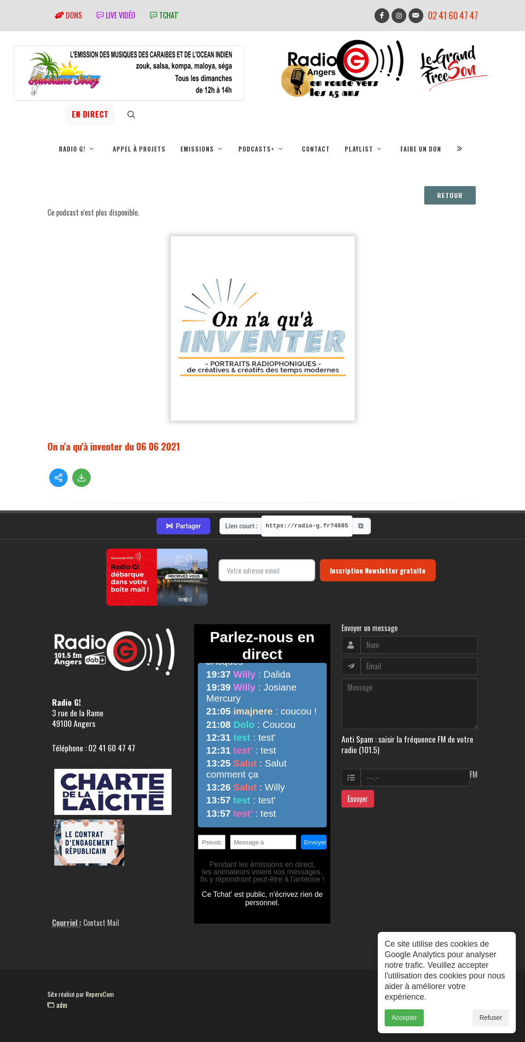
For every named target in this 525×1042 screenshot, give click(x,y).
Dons (68, 15)
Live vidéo (116, 15)
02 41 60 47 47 (453, 15)
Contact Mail (101, 922)
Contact (316, 148)
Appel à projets (139, 148)
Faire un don (420, 148)
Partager (183, 526)
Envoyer (357, 798)
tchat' (164, 15)
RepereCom (100, 994)
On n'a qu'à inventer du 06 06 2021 (113, 446)
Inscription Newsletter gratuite (378, 570)
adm (57, 1005)
